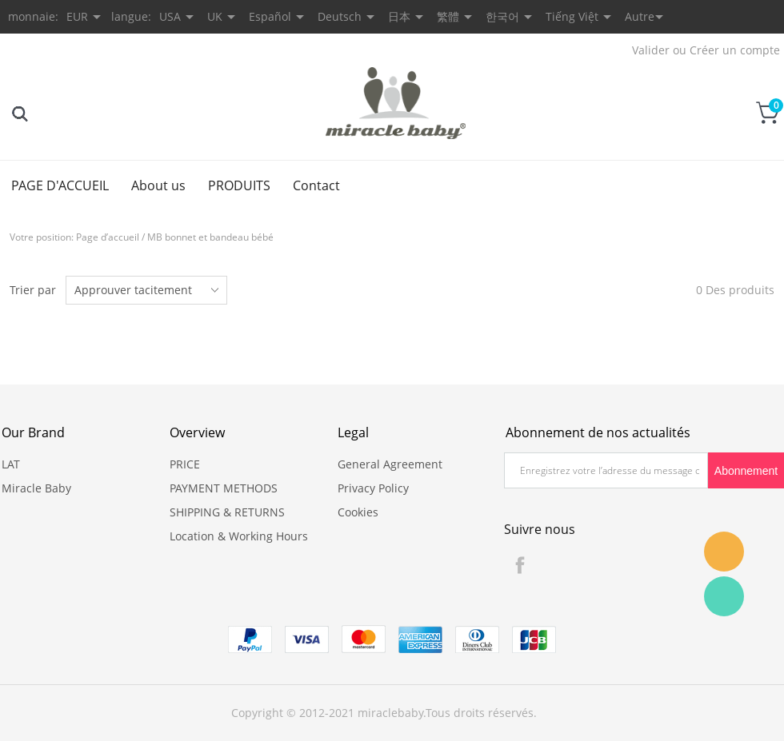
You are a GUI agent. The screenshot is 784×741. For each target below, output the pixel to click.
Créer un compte (735, 50)
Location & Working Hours (239, 536)
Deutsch (340, 16)
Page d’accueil (107, 237)
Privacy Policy (373, 488)
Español (270, 16)
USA (170, 16)
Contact (316, 185)
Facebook (520, 565)
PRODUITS (239, 185)
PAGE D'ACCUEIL (60, 185)
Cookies (358, 512)
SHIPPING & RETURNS (227, 512)
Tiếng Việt (572, 16)
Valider (651, 50)
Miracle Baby (36, 488)
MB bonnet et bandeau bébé (210, 237)
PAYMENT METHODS (224, 488)
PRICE (185, 464)
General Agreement (390, 464)
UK (214, 16)
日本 (399, 16)
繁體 (448, 16)
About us (158, 185)
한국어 (502, 16)
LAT (11, 464)
